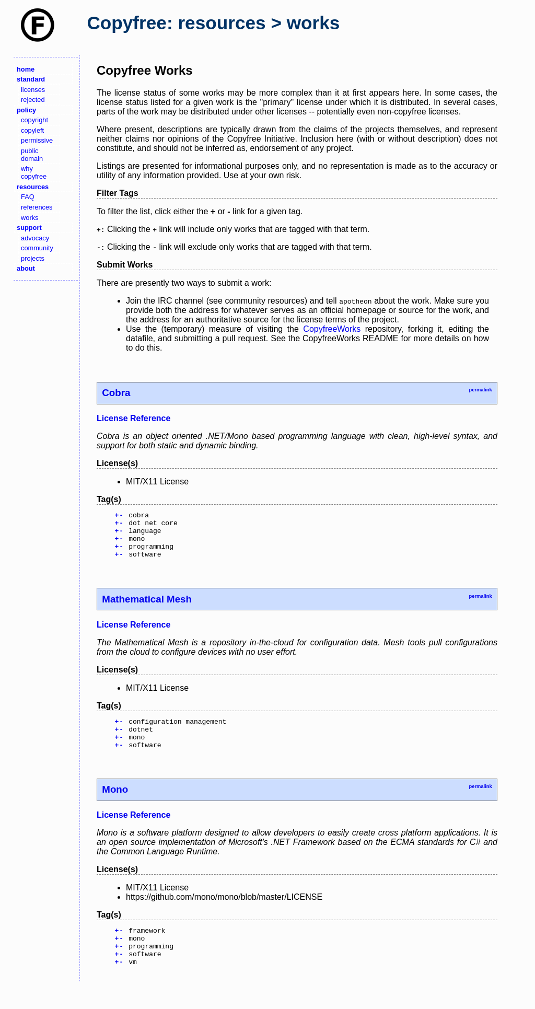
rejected (33, 99)
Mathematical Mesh (147, 608)
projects (32, 258)
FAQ (27, 197)
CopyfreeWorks (331, 328)
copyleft (32, 130)
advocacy (35, 238)
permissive (37, 140)
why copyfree (33, 172)
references (36, 207)
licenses (33, 90)
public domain (32, 155)
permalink (480, 389)
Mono (115, 804)
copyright (34, 120)
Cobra (116, 392)
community (37, 248)
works (29, 218)
